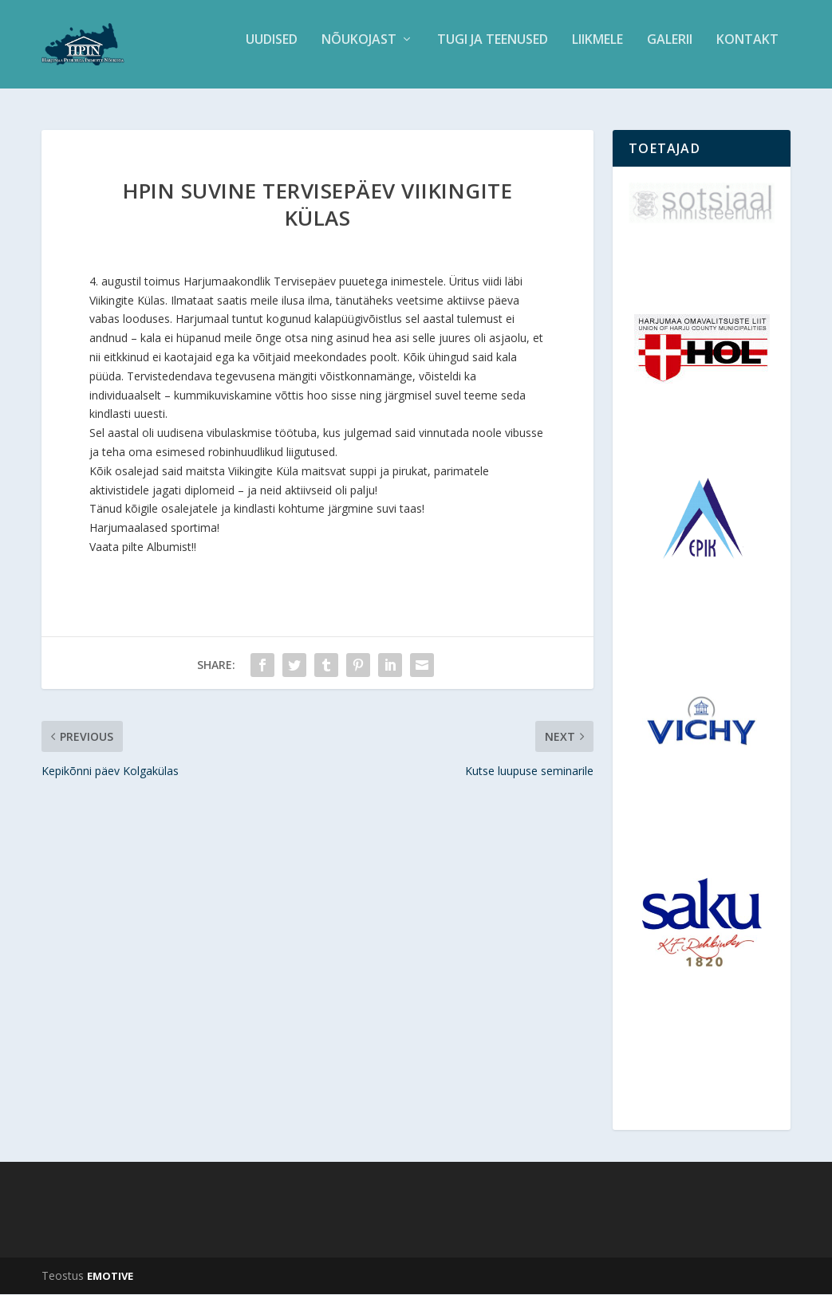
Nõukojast (358, 50)
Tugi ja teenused (492, 50)
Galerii (669, 50)
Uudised (272, 50)
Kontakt (747, 50)
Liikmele (597, 50)
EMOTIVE (110, 1276)
